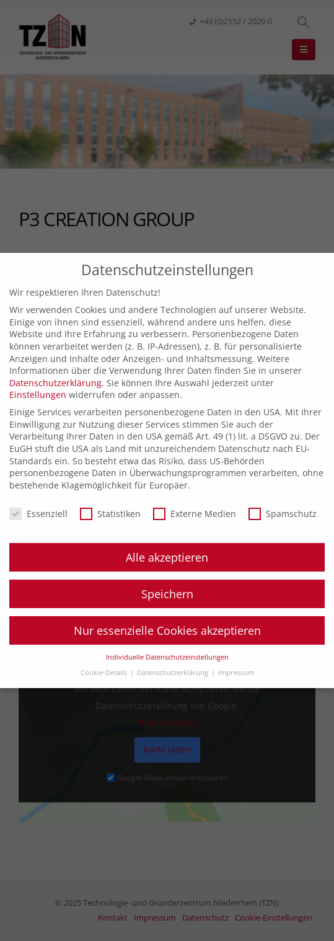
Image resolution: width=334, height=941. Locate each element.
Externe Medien (194, 513)
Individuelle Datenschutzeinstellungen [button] (167, 657)
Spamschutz (282, 513)
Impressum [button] (236, 672)
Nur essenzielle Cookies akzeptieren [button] (167, 630)
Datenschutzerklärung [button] (173, 672)
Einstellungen (37, 394)
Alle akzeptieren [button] (167, 557)
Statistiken (110, 513)
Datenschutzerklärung (55, 383)
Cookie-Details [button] (105, 672)
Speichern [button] (167, 593)
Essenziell (38, 513)
